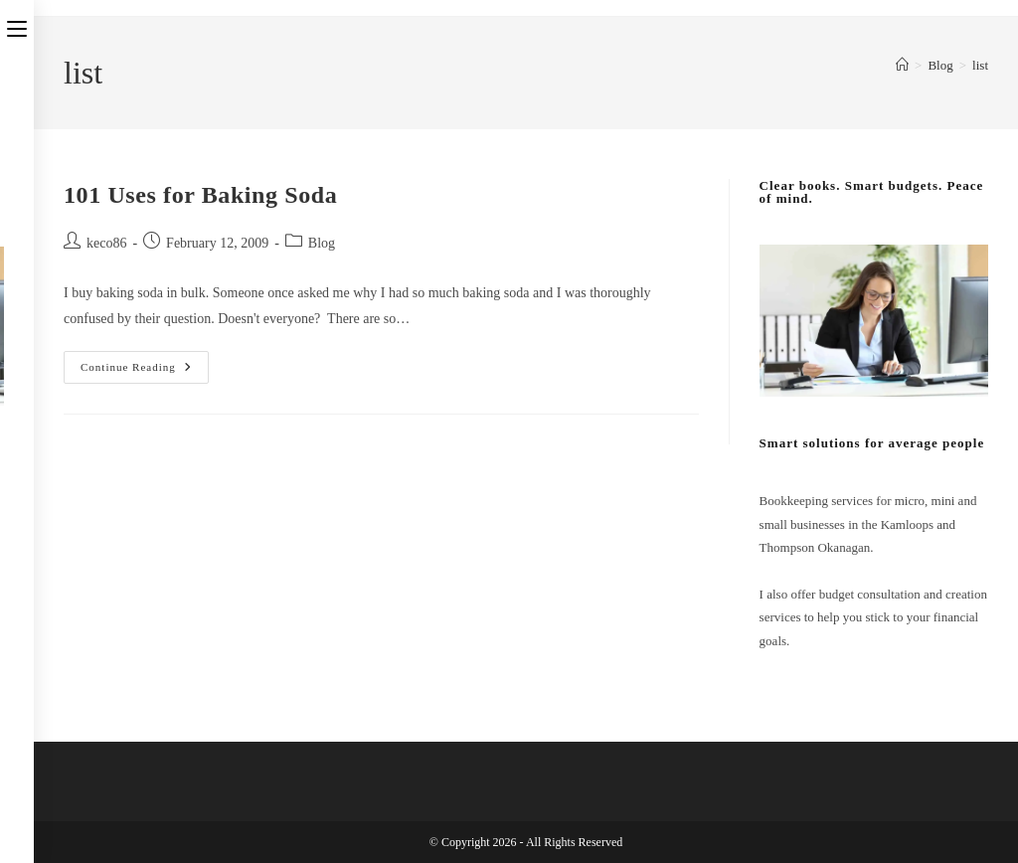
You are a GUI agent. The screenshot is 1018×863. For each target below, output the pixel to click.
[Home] (902, 65)
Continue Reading (145, 372)
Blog (321, 243)
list (980, 65)
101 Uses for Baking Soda (200, 195)
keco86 (106, 243)
